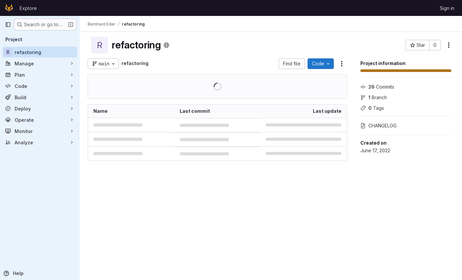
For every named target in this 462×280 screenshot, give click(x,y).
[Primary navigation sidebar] (8, 24)
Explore (28, 8)
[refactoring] (40, 52)
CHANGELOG (378, 125)
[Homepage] (9, 8)
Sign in (447, 8)
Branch (373, 97)
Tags (372, 108)
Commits (377, 87)
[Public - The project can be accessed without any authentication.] (166, 45)
